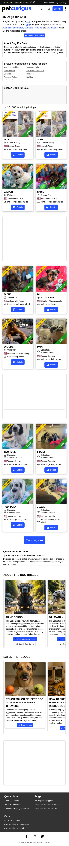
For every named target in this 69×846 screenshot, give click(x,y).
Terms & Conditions (12, 805)
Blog (46, 2)
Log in (65, 2)
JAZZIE (7, 294)
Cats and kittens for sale (14, 828)
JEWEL (41, 507)
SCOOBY (8, 347)
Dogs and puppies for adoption (48, 805)
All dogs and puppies (44, 801)
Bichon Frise (9, 74)
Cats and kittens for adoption (16, 824)
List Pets (57, 9)
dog (28, 24)
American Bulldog (11, 67)
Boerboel (30, 74)
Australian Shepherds (12, 28)
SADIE (40, 192)
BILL (39, 294)
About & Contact (11, 801)
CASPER (8, 192)
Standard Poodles (33, 28)
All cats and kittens (12, 820)
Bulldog (29, 77)
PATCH (40, 347)
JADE (7, 139)
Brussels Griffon (10, 77)
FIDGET (41, 452)
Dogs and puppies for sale (46, 808)
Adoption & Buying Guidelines (17, 808)
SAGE (40, 139)
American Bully (32, 67)
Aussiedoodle (9, 70)
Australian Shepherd (35, 70)
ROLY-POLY (10, 507)
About (51, 2)
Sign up (58, 2)
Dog (28, 21)
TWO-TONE (10, 452)
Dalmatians (52, 28)
